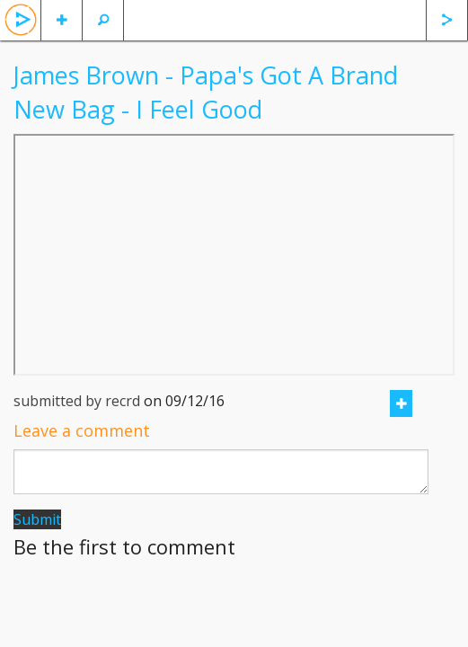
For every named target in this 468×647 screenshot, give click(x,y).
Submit (37, 519)
